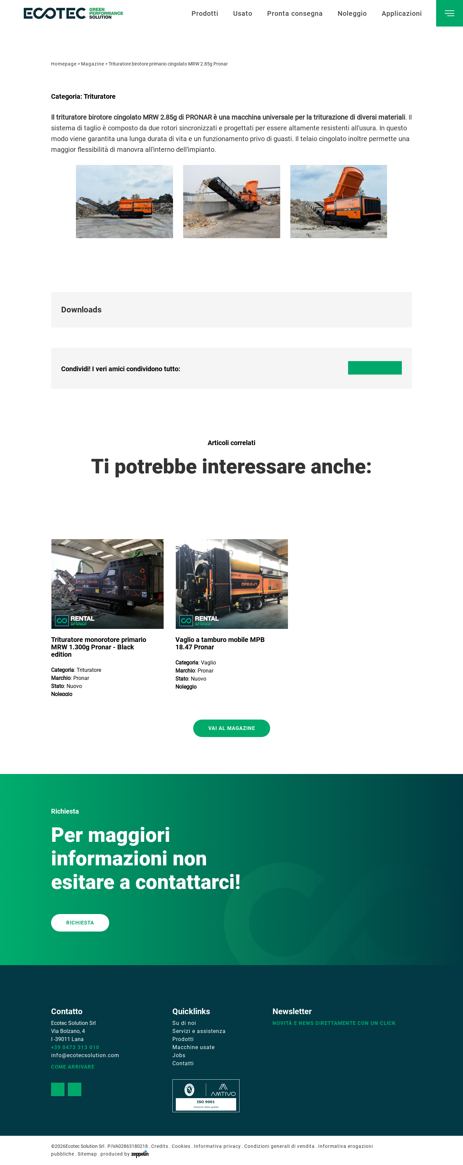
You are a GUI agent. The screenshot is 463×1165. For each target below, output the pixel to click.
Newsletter (292, 1011)
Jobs (178, 1055)
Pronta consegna (295, 13)
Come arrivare (72, 1067)
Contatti (183, 1063)
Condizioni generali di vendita (279, 1146)
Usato (242, 13)
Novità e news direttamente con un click (334, 1023)
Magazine (92, 64)
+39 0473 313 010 (75, 1047)
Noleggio (352, 13)
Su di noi (184, 1023)
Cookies (181, 1146)
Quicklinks (191, 1011)
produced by (124, 1154)
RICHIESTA (80, 923)
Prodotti (205, 13)
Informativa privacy (217, 1146)
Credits (159, 1146)
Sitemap (87, 1154)
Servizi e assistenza (199, 1031)
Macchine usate (193, 1047)
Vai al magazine (231, 728)
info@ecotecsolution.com (85, 1055)
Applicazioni (402, 13)
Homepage (64, 64)
